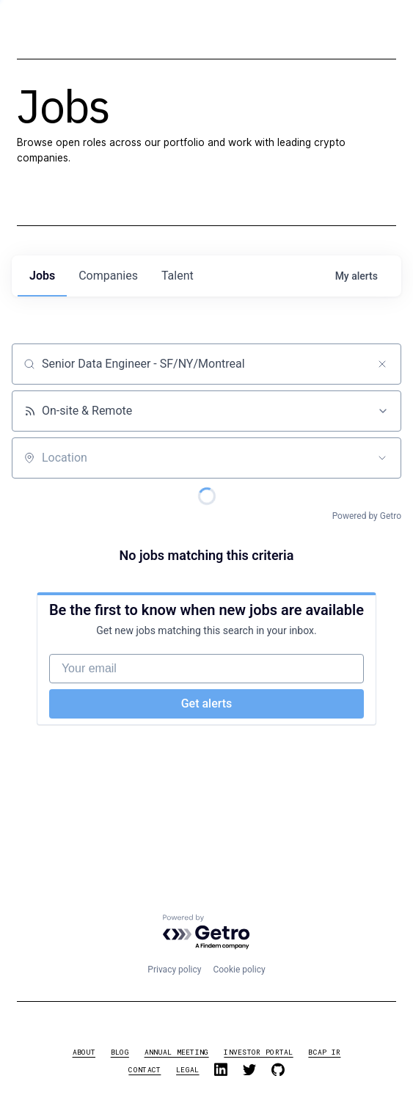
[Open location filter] (382, 458)
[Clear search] (382, 364)
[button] (373, 35)
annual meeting (177, 1052)
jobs (42, 276)
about (84, 1052)
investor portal (258, 1052)
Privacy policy (174, 969)
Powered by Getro (366, 516)
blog (120, 1052)
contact (144, 1069)
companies (108, 276)
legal (187, 1069)
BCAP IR (324, 1052)
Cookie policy (239, 969)
